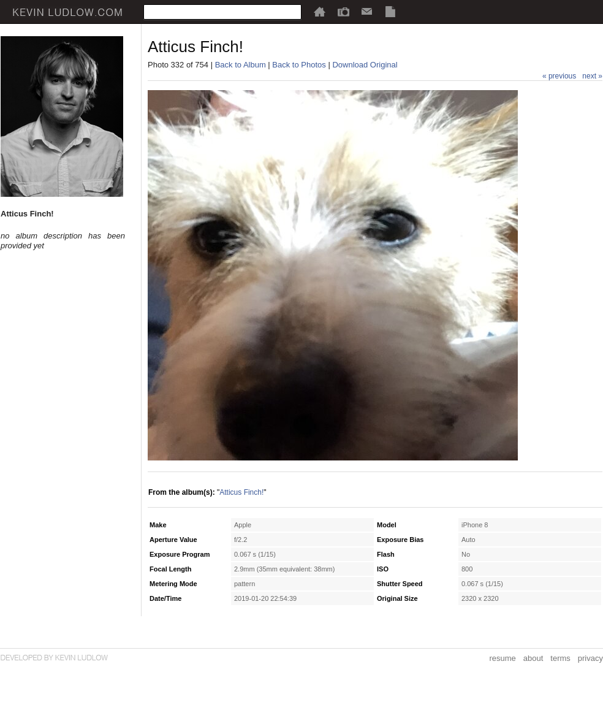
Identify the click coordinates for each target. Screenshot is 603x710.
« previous (559, 76)
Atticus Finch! (241, 492)
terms (560, 658)
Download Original (364, 64)
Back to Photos (298, 64)
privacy (590, 658)
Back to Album (240, 64)
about (533, 658)
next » (592, 76)
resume (502, 658)
